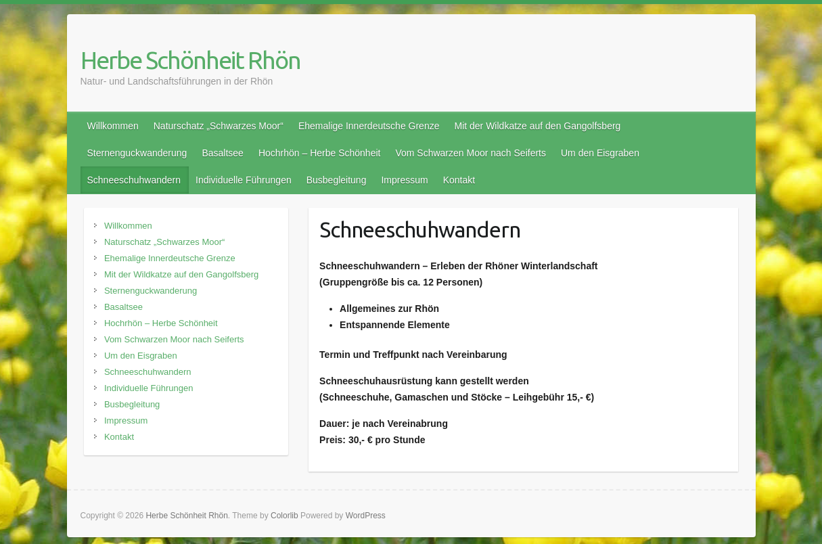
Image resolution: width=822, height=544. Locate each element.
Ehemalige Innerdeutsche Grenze (369, 125)
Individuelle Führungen (244, 180)
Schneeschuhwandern (134, 180)
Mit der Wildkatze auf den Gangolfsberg (537, 125)
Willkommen (113, 125)
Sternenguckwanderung (137, 153)
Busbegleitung (336, 180)
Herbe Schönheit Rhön (190, 60)
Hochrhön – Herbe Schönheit (319, 153)
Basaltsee (222, 153)
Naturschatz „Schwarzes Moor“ (218, 125)
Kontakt (459, 180)
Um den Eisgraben (600, 153)
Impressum (404, 180)
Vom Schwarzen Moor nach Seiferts (470, 153)
